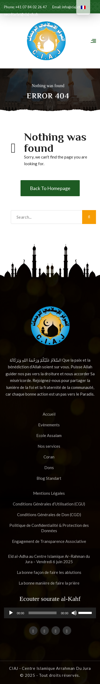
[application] (50, 613)
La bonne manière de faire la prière (49, 583)
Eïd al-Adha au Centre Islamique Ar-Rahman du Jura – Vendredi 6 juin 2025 (49, 559)
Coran (48, 456)
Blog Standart (49, 478)
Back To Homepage (50, 188)
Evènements (49, 424)
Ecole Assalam (49, 435)
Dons (49, 467)
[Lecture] (11, 615)
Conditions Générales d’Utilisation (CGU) (49, 503)
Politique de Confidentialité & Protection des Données (49, 528)
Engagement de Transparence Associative (49, 541)
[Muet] (74, 615)
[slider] (43, 613)
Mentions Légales (49, 493)
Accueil (49, 414)
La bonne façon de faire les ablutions (49, 572)
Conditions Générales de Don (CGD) (49, 514)
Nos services (49, 446)
